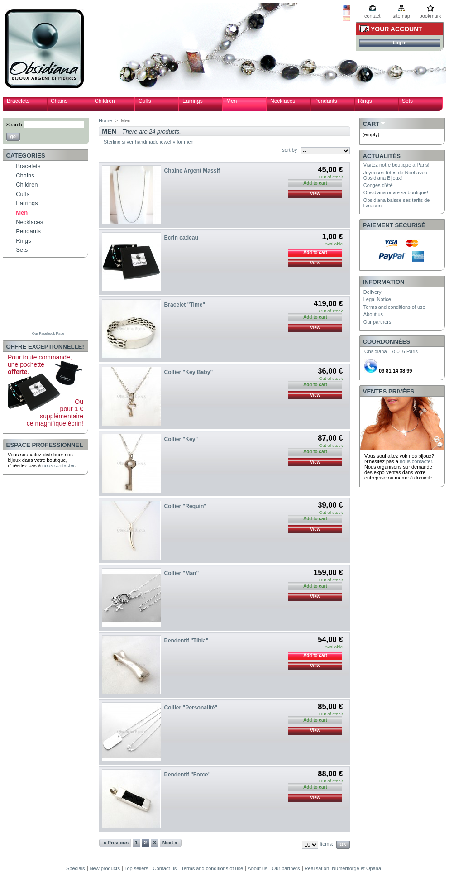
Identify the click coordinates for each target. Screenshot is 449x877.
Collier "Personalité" (191, 707)
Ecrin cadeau (181, 238)
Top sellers (136, 868)
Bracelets (18, 101)
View (315, 193)
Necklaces (282, 101)
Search (14, 124)
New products (105, 868)
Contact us (165, 868)
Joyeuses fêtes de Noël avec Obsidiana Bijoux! (395, 175)
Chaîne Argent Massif (192, 171)
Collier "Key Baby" (188, 372)
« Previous (116, 842)
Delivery (372, 292)
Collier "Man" (181, 573)
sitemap (401, 16)
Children (105, 101)
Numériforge (345, 868)
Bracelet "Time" (184, 305)
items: (326, 844)
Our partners (377, 322)
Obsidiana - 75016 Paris (391, 351)
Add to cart (315, 252)
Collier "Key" (181, 439)
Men (231, 101)
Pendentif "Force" (187, 775)
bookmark (430, 16)
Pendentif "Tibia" (186, 640)
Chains (59, 101)
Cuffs (145, 101)
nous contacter (58, 465)
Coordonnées (387, 341)
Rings (365, 101)
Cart (371, 123)
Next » (169, 842)
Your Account (396, 29)
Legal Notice (377, 299)
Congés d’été (378, 185)
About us (373, 314)
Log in (399, 42)
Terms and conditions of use (394, 307)
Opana (373, 868)
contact (372, 16)
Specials (75, 868)
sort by (289, 150)
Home (105, 120)
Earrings (192, 101)
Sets (407, 101)
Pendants (325, 101)
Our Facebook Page (48, 333)
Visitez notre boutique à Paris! (396, 165)
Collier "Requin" (185, 506)
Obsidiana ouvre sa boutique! (395, 192)
